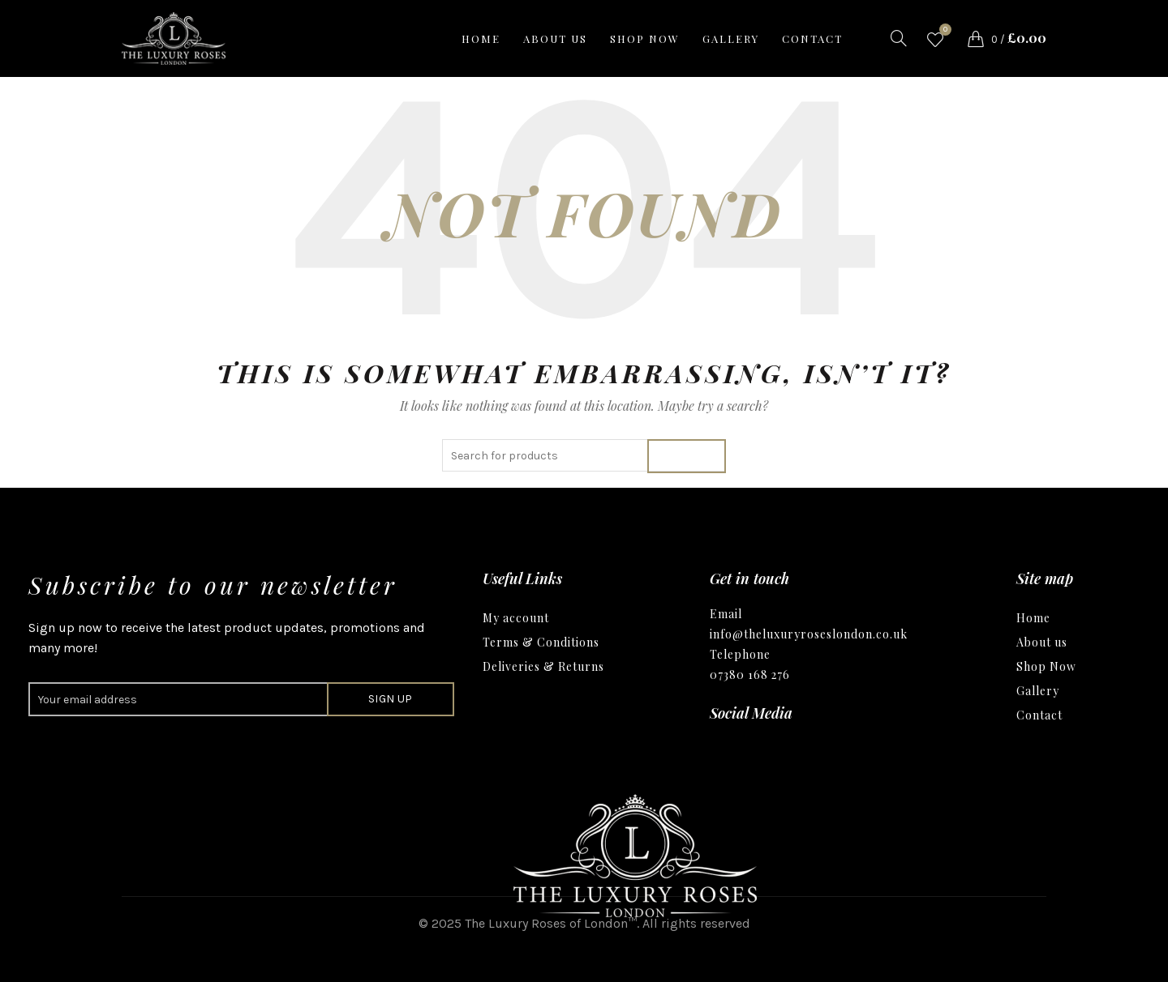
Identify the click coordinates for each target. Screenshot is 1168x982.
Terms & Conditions (541, 642)
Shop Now (1046, 666)
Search (686, 456)
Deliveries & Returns (543, 666)
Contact (812, 38)
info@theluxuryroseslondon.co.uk (809, 634)
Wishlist (943, 32)
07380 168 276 (750, 674)
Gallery (730, 38)
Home (481, 38)
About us (555, 38)
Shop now (645, 38)
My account (516, 617)
